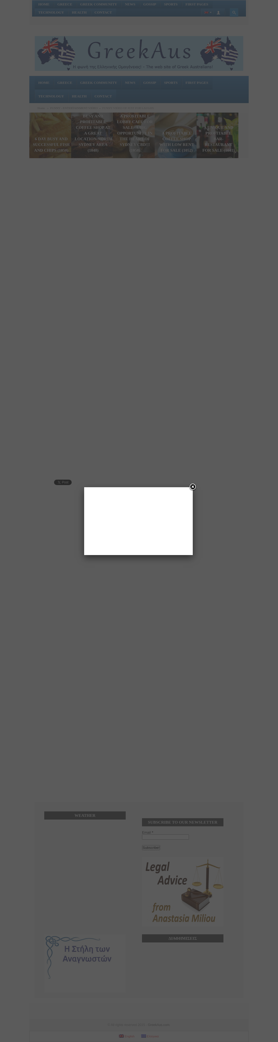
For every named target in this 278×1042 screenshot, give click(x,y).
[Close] (193, 487)
